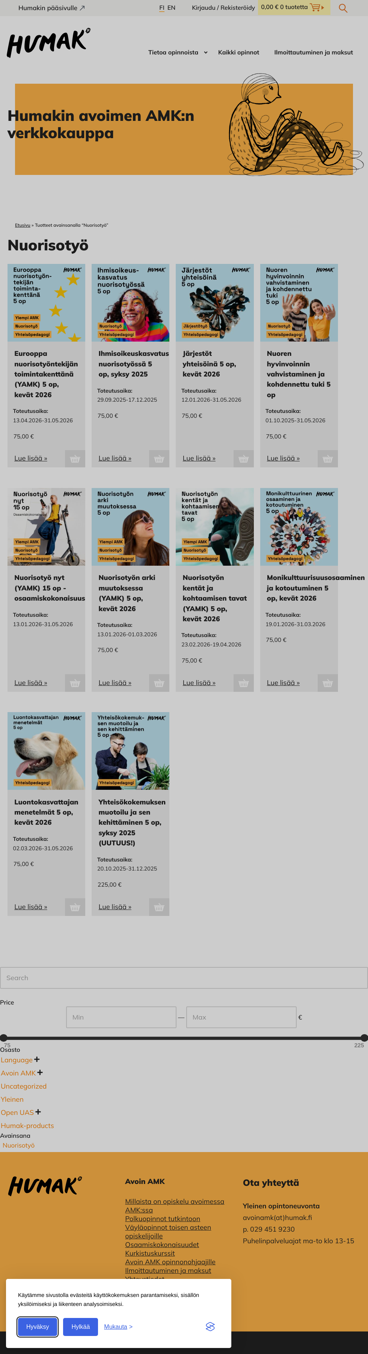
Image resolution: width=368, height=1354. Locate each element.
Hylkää (80, 1327)
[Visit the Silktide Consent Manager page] (210, 1327)
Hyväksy (37, 1327)
